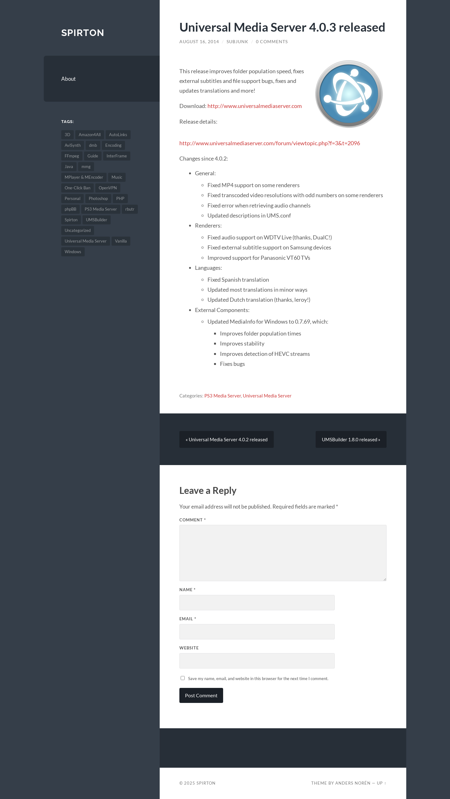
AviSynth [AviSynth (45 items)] (73, 145)
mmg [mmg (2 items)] (86, 166)
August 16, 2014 (199, 41)
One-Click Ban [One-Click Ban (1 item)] (77, 187)
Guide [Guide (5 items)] (93, 155)
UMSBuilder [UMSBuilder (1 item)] (96, 219)
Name (187, 589)
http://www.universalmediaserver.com (255, 105)
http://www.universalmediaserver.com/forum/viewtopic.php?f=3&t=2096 (269, 143)
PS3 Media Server (222, 395)
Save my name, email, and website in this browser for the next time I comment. (258, 678)
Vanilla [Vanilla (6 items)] (121, 240)
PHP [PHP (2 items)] (120, 198)
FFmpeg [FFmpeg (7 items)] (72, 155)
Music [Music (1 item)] (117, 177)
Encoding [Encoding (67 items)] (113, 145)
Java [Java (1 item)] (69, 166)
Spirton (82, 32)
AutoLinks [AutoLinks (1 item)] (118, 134)
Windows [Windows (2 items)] (73, 251)
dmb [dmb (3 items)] (93, 145)
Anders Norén (353, 783)
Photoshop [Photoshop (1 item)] (98, 198)
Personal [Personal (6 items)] (72, 198)
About (68, 78)
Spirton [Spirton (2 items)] (71, 219)
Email (187, 618)
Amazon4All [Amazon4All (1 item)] (90, 134)
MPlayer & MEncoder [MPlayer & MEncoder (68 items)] (84, 177)
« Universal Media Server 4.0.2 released (227, 439)
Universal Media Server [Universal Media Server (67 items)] (86, 240)
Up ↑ (381, 783)
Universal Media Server (267, 395)
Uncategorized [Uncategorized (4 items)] (78, 230)
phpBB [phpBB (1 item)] (70, 209)
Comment (192, 519)
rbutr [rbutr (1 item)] (129, 209)
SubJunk (237, 41)
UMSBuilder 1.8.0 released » (351, 439)
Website (189, 647)
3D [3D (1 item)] (67, 134)
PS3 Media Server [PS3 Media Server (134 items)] (101, 209)
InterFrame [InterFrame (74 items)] (117, 155)
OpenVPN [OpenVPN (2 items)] (108, 187)
